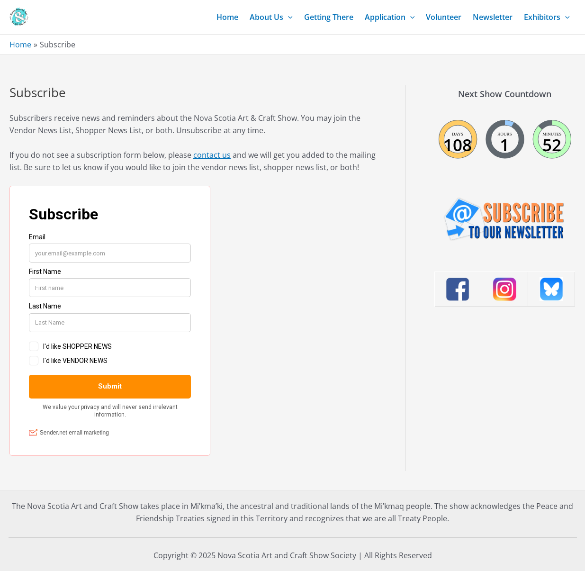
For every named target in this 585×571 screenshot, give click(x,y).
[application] (288, 17)
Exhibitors (547, 17)
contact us (212, 155)
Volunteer (443, 17)
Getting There (328, 17)
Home (227, 17)
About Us (271, 17)
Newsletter (493, 17)
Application (390, 17)
